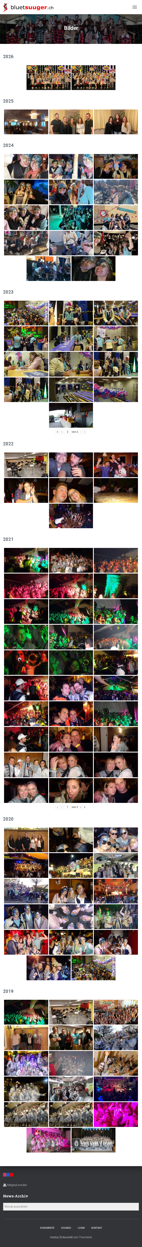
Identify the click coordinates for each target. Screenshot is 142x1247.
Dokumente (47, 1227)
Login (81, 1227)
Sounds (66, 1227)
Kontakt (96, 1227)
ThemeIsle (85, 1237)
